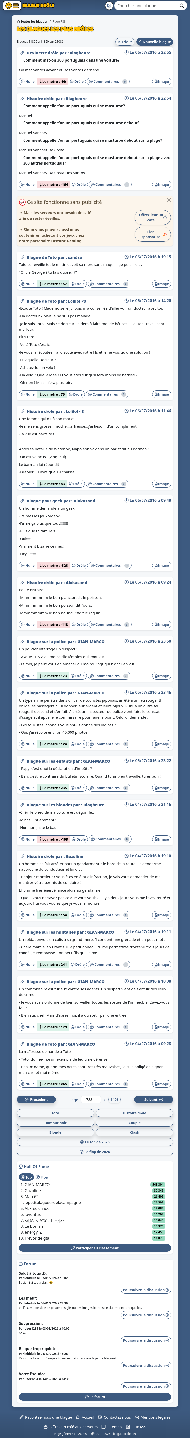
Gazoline (74, 856)
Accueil (85, 1417)
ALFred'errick (37, 1208)
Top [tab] (26, 1177)
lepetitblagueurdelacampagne (53, 1202)
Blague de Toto (42, 257)
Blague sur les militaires (52, 932)
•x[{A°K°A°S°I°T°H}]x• (44, 1220)
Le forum (95, 1396)
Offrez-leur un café (153, 217)
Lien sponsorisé (154, 234)
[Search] (145, 5)
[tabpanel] (95, 1211)
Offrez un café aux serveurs (71, 1426)
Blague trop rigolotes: (39, 1348)
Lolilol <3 (77, 301)
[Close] (169, 200)
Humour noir (55, 1122)
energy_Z (33, 1232)
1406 (115, 1099)
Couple (135, 1122)
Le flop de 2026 (95, 1151)
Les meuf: (28, 1298)
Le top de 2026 (95, 1142)
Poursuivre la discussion (146, 1289)
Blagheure (80, 53)
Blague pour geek (45, 501)
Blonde (55, 1132)
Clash (134, 1132)
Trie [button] (123, 41)
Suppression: (31, 1323)
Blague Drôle (37, 5)
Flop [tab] (42, 1177)
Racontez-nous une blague (46, 1417)
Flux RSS (136, 1426)
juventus (33, 1214)
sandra (75, 257)
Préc (36, 1099)
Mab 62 (32, 1196)
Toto (55, 1113)
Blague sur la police (47, 641)
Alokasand (84, 501)
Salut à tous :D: (33, 1273)
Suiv (153, 1099)
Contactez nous (114, 1417)
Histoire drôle (41, 98)
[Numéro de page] (91, 1099)
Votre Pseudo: (32, 1373)
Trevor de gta (37, 1238)
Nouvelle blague (155, 41)
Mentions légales (152, 1417)
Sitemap (112, 1426)
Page (73, 1099)
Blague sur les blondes (50, 805)
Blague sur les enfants (50, 761)
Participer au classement (95, 1248)
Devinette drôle (43, 53)
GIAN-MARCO (91, 641)
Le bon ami (35, 1226)
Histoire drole (134, 1113)
